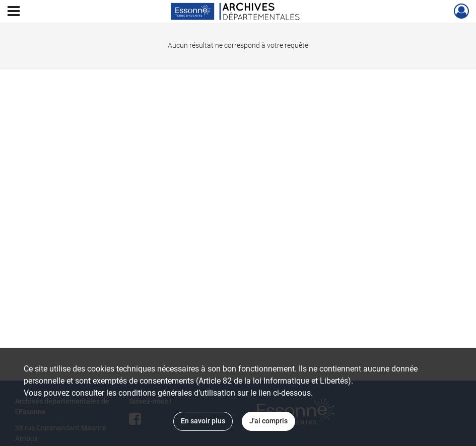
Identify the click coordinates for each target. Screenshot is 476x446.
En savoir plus (203, 421)
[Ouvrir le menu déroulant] (14, 12)
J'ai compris (268, 421)
